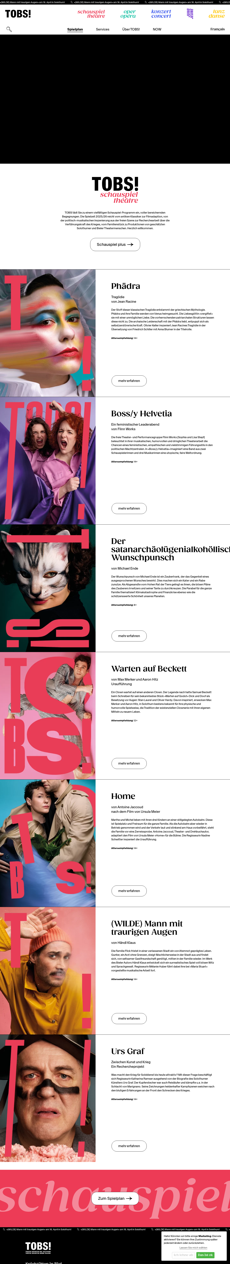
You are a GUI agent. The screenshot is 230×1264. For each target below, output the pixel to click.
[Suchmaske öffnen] (9, 29)
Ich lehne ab (183, 1255)
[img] (18, 14)
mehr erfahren (129, 381)
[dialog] (194, 1246)
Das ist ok (205, 1255)
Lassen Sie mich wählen (193, 1247)
